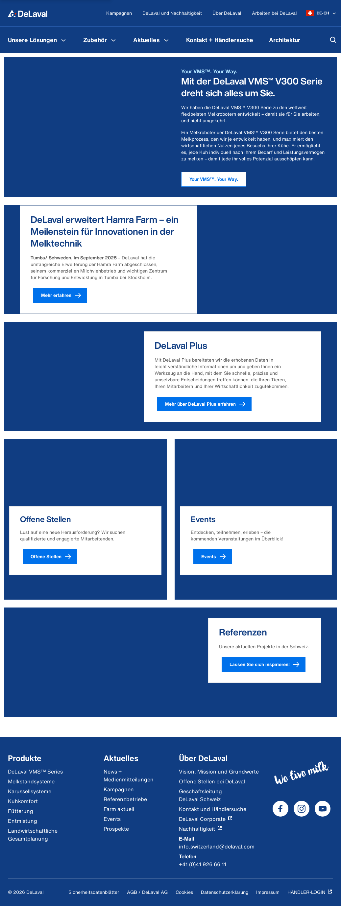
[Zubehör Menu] (113, 40)
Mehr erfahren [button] (64, 295)
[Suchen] (333, 40)
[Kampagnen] (119, 13)
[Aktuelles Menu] (166, 40)
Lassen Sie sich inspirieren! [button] (267, 664)
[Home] (27, 13)
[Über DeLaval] (227, 13)
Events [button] (216, 556)
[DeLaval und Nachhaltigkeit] (172, 13)
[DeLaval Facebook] (280, 809)
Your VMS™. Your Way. (213, 179)
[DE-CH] (321, 13)
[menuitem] (37, 40)
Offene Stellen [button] (54, 556)
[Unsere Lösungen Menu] (63, 40)
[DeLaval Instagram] (301, 809)
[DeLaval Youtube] (322, 809)
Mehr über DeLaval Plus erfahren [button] (208, 404)
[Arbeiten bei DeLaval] (274, 13)
